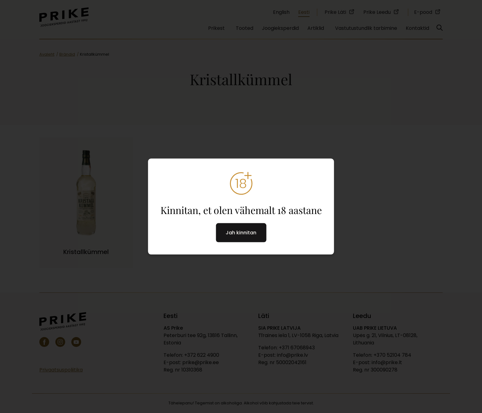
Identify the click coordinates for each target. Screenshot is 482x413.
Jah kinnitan (241, 232)
